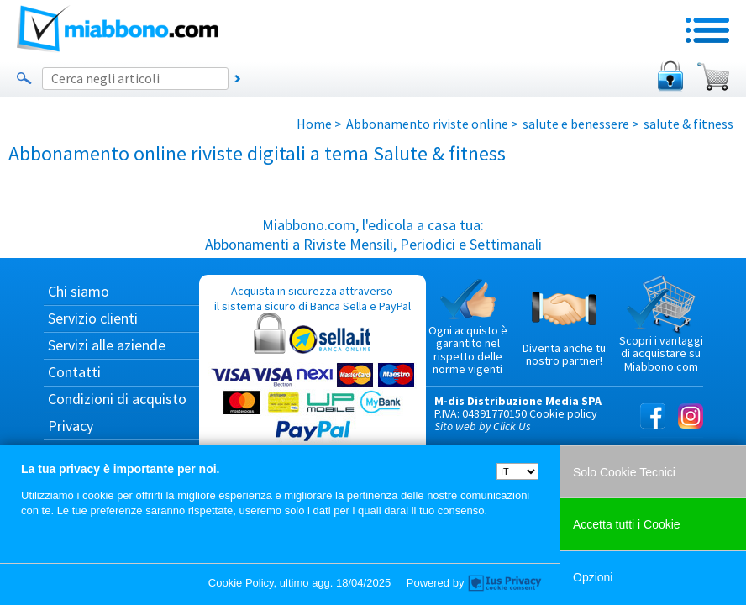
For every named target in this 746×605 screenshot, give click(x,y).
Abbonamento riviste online (427, 123)
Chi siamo (78, 291)
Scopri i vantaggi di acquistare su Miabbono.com (661, 324)
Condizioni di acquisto (117, 398)
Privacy (70, 425)
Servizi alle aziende (106, 345)
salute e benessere (576, 123)
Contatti (74, 371)
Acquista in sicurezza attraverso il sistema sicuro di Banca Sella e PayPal (313, 364)
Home (314, 123)
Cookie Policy (241, 582)
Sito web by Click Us (482, 426)
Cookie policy (563, 413)
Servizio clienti (93, 318)
